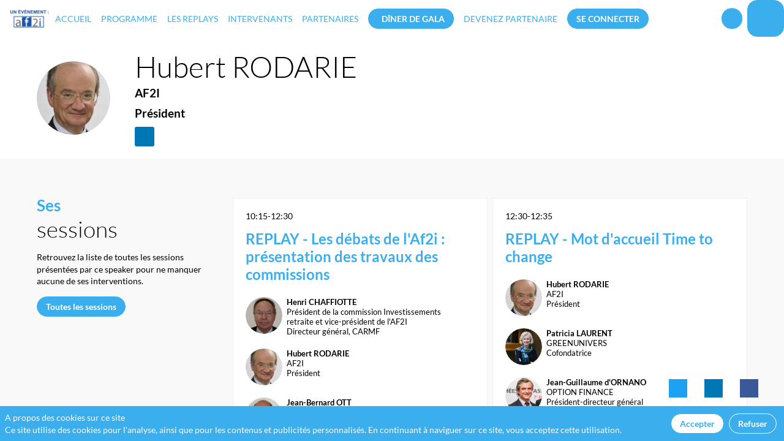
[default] (510, 18)
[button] (411, 19)
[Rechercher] (732, 22)
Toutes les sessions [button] (81, 306)
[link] (73, 18)
